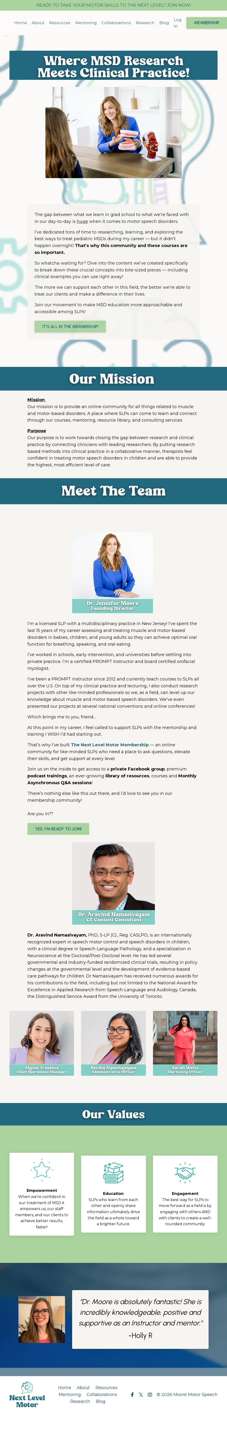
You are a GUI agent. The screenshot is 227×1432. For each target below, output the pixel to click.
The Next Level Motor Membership (110, 742)
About (38, 22)
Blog (168, 22)
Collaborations (118, 22)
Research (148, 22)
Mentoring (87, 22)
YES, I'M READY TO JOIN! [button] (58, 826)
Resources (61, 22)
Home (20, 22)
